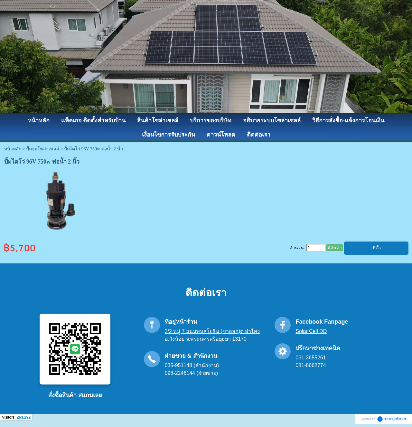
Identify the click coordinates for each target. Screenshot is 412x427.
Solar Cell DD (311, 331)
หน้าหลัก (12, 149)
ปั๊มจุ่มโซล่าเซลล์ (42, 149)
